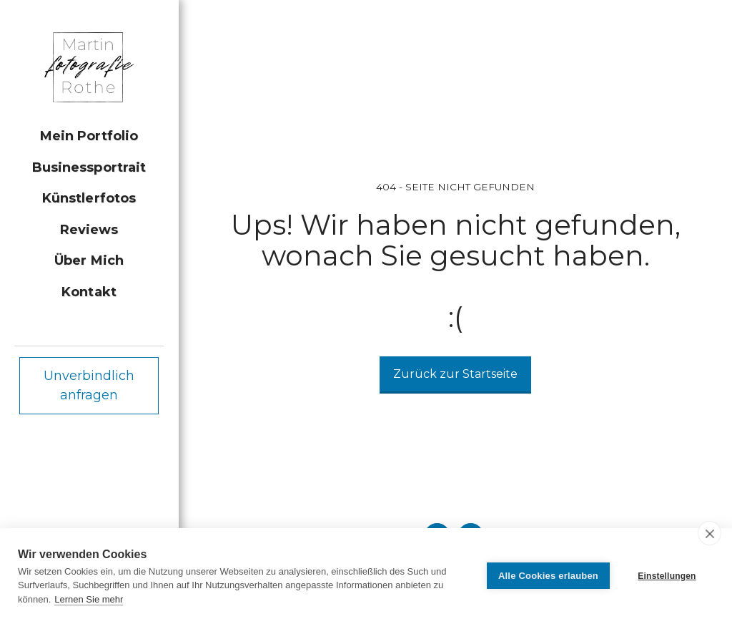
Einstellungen (667, 576)
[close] (709, 533)
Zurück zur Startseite (455, 374)
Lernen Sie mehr (88, 599)
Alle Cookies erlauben (548, 575)
